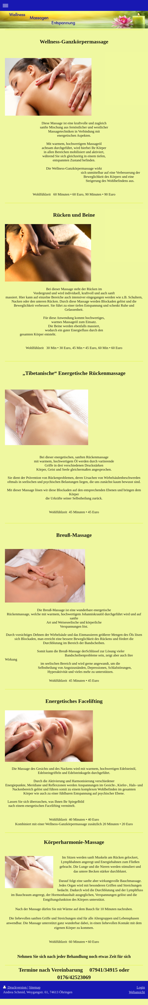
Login (141, 987)
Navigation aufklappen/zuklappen (74, 5)
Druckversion (15, 987)
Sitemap (34, 987)
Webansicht (137, 992)
